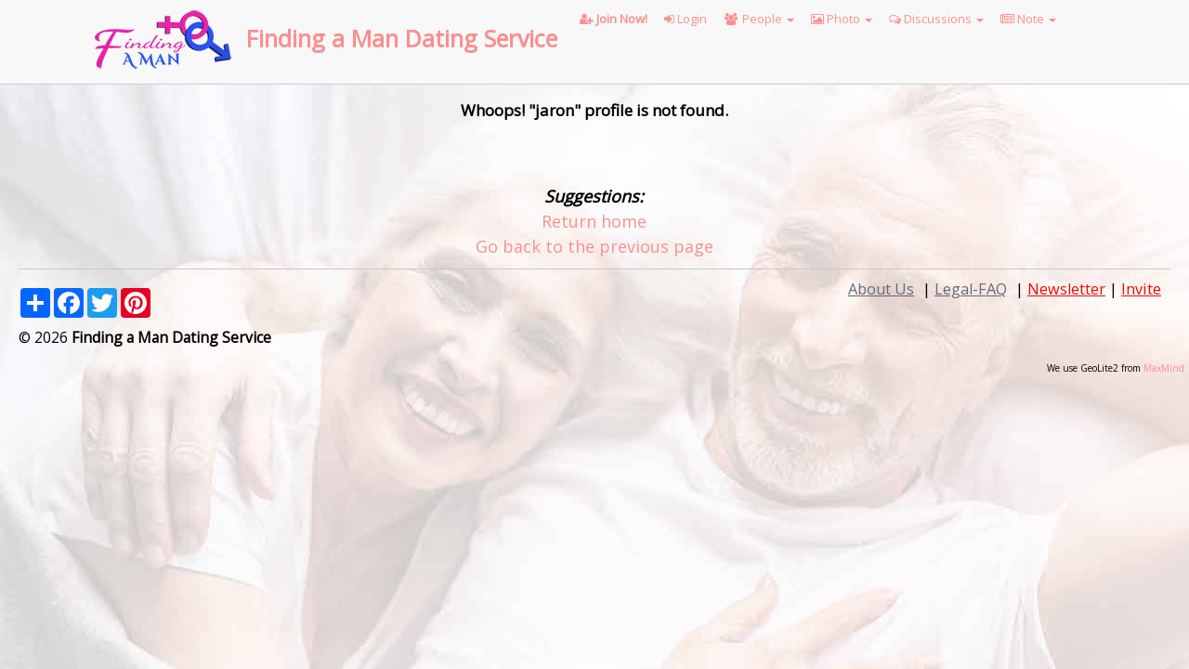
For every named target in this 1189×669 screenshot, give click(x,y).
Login (685, 18)
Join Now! (613, 18)
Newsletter (1066, 289)
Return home (594, 221)
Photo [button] (841, 18)
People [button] (759, 18)
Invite (1141, 289)
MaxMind (1163, 367)
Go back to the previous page (594, 246)
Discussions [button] (936, 18)
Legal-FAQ (970, 289)
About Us (881, 289)
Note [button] (1028, 18)
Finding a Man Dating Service (401, 38)
